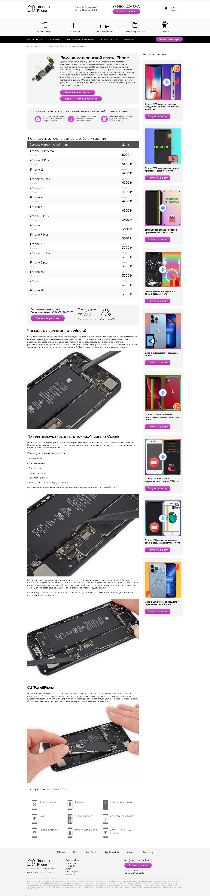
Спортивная (71, 863)
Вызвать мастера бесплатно (81, 98)
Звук (38, 818)
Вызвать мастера (169, 39)
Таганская (70, 866)
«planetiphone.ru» (47, 872)
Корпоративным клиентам (80, 39)
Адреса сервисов (175, 8)
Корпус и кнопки (117, 804)
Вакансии (129, 39)
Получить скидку (158, 116)
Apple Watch (112, 852)
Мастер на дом (34, 39)
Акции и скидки (109, 39)
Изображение (80, 818)
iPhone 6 (36, 281)
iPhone (52, 46)
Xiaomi (130, 852)
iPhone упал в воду (83, 832)
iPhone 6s (37, 272)
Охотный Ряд (72, 860)
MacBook (91, 852)
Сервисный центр (35, 46)
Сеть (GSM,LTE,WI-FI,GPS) (118, 832)
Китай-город (71, 871)
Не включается (45, 804)
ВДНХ (68, 868)
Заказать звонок (126, 11)
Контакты (55, 39)
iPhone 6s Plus (40, 253)
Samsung (148, 852)
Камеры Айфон (45, 832)
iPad (75, 852)
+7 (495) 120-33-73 (127, 6)
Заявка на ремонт (47, 318)
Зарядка (76, 804)
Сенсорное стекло (118, 818)
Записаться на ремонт (78, 92)
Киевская (70, 874)
